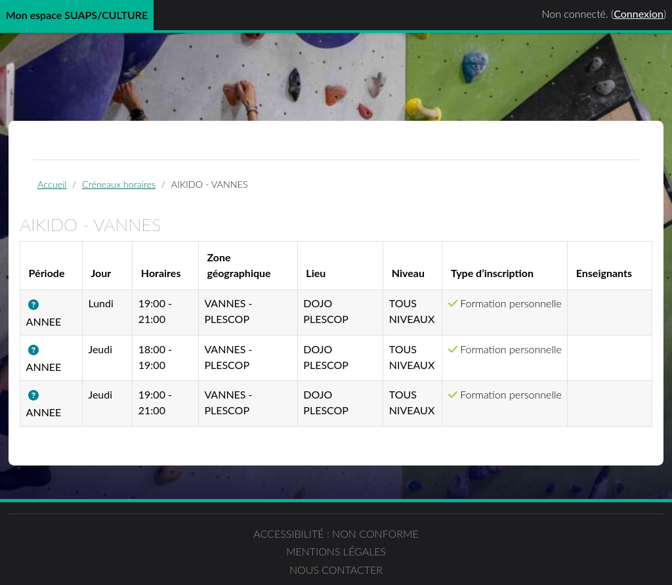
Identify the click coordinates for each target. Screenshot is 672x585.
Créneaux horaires (145, 191)
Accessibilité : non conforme (168, 556)
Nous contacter (504, 548)
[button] (66, 315)
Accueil (78, 191)
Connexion (638, 13)
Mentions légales (336, 548)
